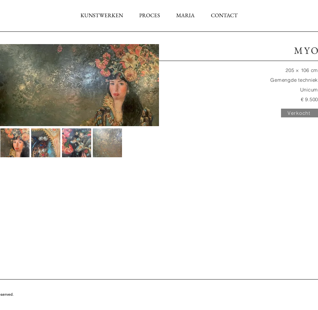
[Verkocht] (299, 113)
